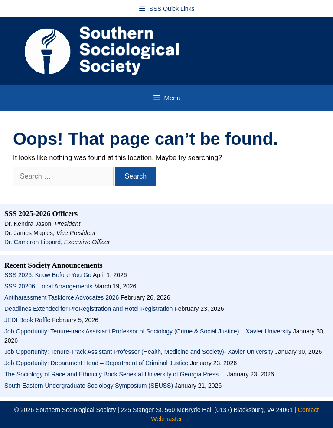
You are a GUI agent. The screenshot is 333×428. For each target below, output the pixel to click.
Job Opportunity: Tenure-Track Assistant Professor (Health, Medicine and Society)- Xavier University (138, 351)
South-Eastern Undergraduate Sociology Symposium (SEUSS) (88, 385)
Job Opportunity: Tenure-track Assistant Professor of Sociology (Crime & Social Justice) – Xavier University (147, 331)
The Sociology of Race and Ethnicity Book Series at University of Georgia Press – (114, 374)
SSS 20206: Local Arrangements (48, 286)
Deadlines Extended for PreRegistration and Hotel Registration (88, 308)
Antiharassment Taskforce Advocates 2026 (61, 297)
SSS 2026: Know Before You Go (47, 274)
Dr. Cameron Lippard (32, 242)
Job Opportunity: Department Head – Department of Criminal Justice (96, 362)
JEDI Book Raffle (27, 320)
